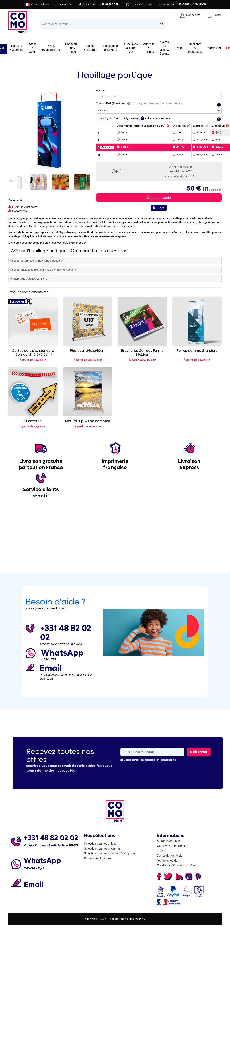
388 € (178, 154)
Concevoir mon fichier (171, 845)
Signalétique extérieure (111, 47)
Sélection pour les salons (100, 843)
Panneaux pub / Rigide (71, 47)
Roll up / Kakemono (17, 47)
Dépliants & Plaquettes (195, 47)
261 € (122, 139)
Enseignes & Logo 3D (131, 47)
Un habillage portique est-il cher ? (30, 278)
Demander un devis (169, 855)
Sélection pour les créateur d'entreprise (109, 853)
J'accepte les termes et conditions (148, 760)
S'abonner (199, 752)
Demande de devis (138, 4)
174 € (178, 139)
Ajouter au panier (159, 197)
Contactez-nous (98, 4)
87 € (216, 139)
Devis (158, 207)
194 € (217, 154)
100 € (178, 132)
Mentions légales (168, 860)
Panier (214, 15)
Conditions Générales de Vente (177, 865)
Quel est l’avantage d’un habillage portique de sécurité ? (44, 269)
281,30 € (200, 154)
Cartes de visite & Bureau (164, 47)
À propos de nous (168, 840)
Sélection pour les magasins (102, 848)
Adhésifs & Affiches (148, 47)
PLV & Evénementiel (51, 47)
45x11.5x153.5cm (107, 96)
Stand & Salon (33, 47)
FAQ (160, 850)
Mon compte (190, 15)
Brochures (214, 47)
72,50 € (199, 132)
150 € (122, 132)
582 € (122, 154)
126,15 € (200, 139)
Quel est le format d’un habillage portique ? (36, 260)
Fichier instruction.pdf (23, 206)
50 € (216, 132)
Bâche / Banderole (90, 47)
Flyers (179, 47)
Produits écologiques (97, 858)
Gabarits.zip (17, 210)
